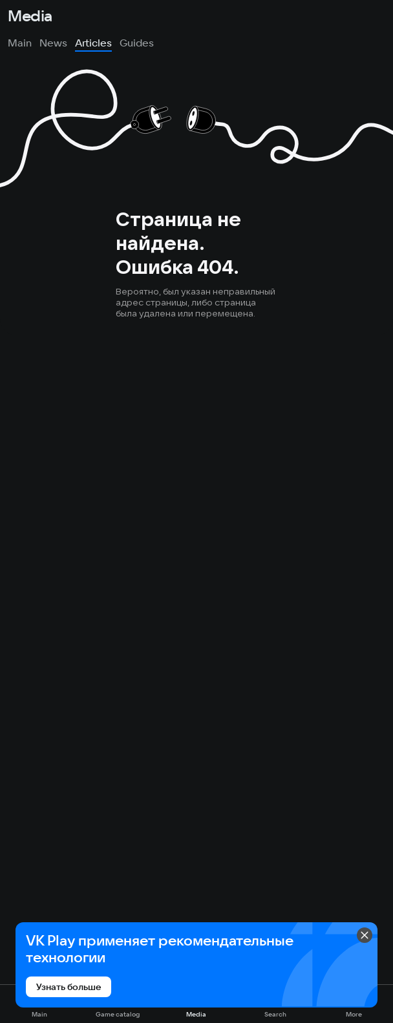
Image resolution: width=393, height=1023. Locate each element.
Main (20, 42)
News (53, 42)
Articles (93, 42)
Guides (137, 42)
